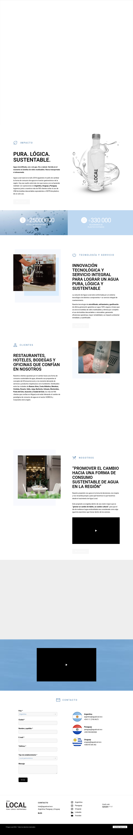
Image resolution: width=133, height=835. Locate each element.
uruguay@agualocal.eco (92, 742)
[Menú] (124, 7)
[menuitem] (124, 7)
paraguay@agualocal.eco (93, 729)
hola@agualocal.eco (45, 806)
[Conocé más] (21, 201)
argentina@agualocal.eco (93, 717)
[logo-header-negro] (21, 7)
